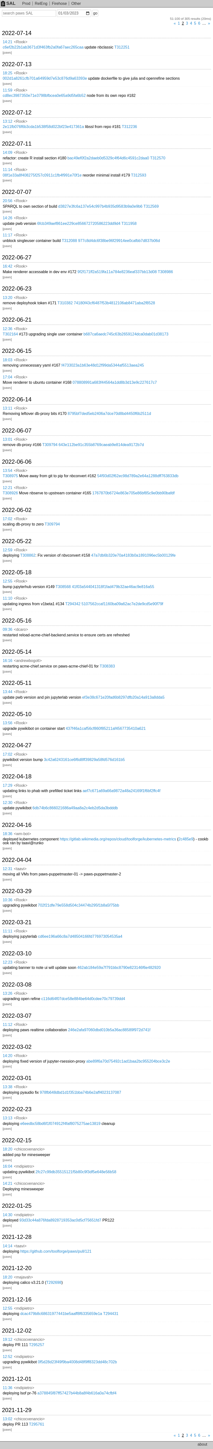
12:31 (7, 869)
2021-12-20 (17, 1268)
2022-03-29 (17, 891)
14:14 (7, 1246)
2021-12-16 (17, 1299)
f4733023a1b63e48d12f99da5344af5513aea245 (102, 365)
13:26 (7, 993)
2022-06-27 (17, 257)
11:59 (7, 90)
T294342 (72, 604)
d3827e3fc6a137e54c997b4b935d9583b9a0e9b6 (100, 206)
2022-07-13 (17, 64)
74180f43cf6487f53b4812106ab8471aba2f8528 (114, 303)
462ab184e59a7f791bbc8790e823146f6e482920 (119, 968)
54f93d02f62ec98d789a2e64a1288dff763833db (137, 476)
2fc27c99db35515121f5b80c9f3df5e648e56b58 (75, 1172)
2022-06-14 (17, 399)
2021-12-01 (17, 1379)
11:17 (7, 235)
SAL (8, 3)
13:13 (7, 1118)
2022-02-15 (17, 1140)
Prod (26, 3)
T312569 (151, 206)
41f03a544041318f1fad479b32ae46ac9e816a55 (113, 587)
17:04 (7, 377)
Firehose (59, 3)
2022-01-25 (17, 1206)
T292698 (53, 1282)
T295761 (36, 1424)
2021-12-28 (17, 1237)
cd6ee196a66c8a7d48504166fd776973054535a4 (80, 936)
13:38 (7, 1087)
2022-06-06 (17, 462)
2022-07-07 (17, 192)
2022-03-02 (17, 1047)
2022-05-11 (17, 683)
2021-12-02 (17, 1331)
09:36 (7, 629)
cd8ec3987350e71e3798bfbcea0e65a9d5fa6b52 (44, 95)
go (95, 13)
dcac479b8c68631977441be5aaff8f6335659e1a (61, 1314)
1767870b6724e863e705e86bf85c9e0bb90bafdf (133, 493)
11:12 (7, 1025)
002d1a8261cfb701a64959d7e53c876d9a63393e (45, 78)
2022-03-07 (17, 1016)
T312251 (121, 47)
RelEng (41, 3)
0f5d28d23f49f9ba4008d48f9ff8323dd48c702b (77, 1362)
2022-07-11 (17, 144)
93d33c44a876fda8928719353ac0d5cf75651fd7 (60, 1220)
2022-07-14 (17, 33)
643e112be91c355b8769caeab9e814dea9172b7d (101, 445)
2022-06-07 (17, 431)
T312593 (138, 175)
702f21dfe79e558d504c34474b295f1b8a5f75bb (78, 905)
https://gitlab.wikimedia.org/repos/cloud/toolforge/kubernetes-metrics (118, 839)
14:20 (7, 1056)
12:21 (7, 488)
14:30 (7, 1215)
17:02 (7, 519)
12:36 (7, 329)
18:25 (7, 73)
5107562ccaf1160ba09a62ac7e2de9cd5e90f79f (122, 604)
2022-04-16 (17, 825)
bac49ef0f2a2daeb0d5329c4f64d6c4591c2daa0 (108, 158)
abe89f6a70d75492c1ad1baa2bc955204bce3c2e (128, 1061)
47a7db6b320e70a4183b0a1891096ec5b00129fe (133, 555)
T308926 (10, 493)
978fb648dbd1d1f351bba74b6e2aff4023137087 (80, 1092)
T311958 (129, 223)
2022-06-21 (17, 320)
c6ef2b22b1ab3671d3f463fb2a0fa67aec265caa (43, 47)
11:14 (7, 170)
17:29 (7, 785)
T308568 (63, 587)
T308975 (10, 476)
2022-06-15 (17, 351)
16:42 (7, 266)
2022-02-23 (17, 1109)
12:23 (7, 962)
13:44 (7, 692)
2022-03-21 (17, 922)
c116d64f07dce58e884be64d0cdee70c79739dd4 (83, 999)
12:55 (7, 581)
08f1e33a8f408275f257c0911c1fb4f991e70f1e (42, 175)
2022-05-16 (17, 621)
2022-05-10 (17, 714)
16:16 (7, 661)
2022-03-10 (17, 953)
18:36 (7, 834)
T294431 (110, 1314)
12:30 (7, 803)
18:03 (7, 360)
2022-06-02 (17, 510)
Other (76, 3)
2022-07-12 (17, 112)
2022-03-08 (17, 985)
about (202, 1444)
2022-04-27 (17, 745)
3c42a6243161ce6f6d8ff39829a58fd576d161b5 (84, 760)
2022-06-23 (17, 289)
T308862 (27, 555)
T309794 (49, 445)
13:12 (7, 121)
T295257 (36, 1345)
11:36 (7, 1388)
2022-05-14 (17, 652)
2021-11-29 (17, 1410)
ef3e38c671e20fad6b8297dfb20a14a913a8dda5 (123, 697)
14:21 (7, 42)
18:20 (7, 1149)
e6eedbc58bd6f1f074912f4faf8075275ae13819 (60, 1124)
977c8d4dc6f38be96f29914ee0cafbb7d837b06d (119, 241)
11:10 (7, 598)
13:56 (7, 723)
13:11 (7, 408)
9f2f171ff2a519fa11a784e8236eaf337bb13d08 (117, 272)
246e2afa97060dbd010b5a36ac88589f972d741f (109, 1030)
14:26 (7, 218)
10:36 (7, 900)
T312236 (129, 127)
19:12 (7, 1339)
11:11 (7, 931)
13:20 (7, 298)
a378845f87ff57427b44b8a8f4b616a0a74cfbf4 (76, 1393)
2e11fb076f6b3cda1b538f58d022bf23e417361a (43, 127)
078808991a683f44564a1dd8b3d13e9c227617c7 (115, 382)
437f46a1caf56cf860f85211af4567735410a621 (106, 728)
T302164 (10, 334)
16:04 (7, 1166)
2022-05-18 (17, 572)
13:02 (7, 1419)
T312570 (157, 158)
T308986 (165, 272)
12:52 (7, 1357)
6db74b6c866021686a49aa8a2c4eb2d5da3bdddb (75, 808)
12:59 (7, 550)
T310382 (65, 303)
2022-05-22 (17, 541)
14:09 (7, 152)
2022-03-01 (17, 1078)
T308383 (107, 666)
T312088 (69, 241)
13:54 (7, 471)
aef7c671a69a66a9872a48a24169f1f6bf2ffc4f (121, 791)
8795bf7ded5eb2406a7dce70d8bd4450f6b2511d (109, 414)
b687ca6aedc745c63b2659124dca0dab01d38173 (126, 334)
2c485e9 (185, 839)
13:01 (7, 439)
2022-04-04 (17, 860)
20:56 (7, 201)
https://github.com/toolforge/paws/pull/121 (55, 1251)
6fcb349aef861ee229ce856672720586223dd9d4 (78, 223)
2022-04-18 (17, 776)
